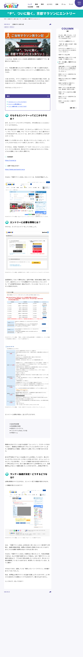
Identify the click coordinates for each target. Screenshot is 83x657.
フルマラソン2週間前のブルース (66, 41)
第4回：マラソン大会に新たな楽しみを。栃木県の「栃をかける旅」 (67, 88)
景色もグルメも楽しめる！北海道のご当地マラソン (67, 79)
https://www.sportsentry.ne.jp (15, 169)
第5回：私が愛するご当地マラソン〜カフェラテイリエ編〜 (67, 83)
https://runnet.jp (10, 160)
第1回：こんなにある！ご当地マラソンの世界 (67, 101)
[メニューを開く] (79, 3)
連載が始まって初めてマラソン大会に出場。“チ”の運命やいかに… (67, 58)
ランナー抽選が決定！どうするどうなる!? (17, 106)
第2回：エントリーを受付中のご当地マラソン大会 (67, 97)
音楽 (57, 4)
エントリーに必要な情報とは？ (15, 104)
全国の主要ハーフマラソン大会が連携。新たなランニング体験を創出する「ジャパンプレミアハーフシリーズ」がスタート (67, 69)
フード (71, 4)
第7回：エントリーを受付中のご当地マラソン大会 (67, 75)
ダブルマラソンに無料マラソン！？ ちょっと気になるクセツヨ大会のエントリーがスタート (67, 50)
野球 (42, 4)
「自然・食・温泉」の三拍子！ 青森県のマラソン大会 (67, 44)
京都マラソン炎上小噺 (64, 54)
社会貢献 (30, 7)
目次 (27, 96)
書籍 (36, 4)
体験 (37, 7)
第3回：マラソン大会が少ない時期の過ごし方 (67, 92)
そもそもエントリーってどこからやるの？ (17, 102)
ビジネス (49, 4)
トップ (30, 4)
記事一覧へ (72, 107)
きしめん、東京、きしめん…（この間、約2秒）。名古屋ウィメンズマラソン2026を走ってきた (67, 36)
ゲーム (64, 4)
